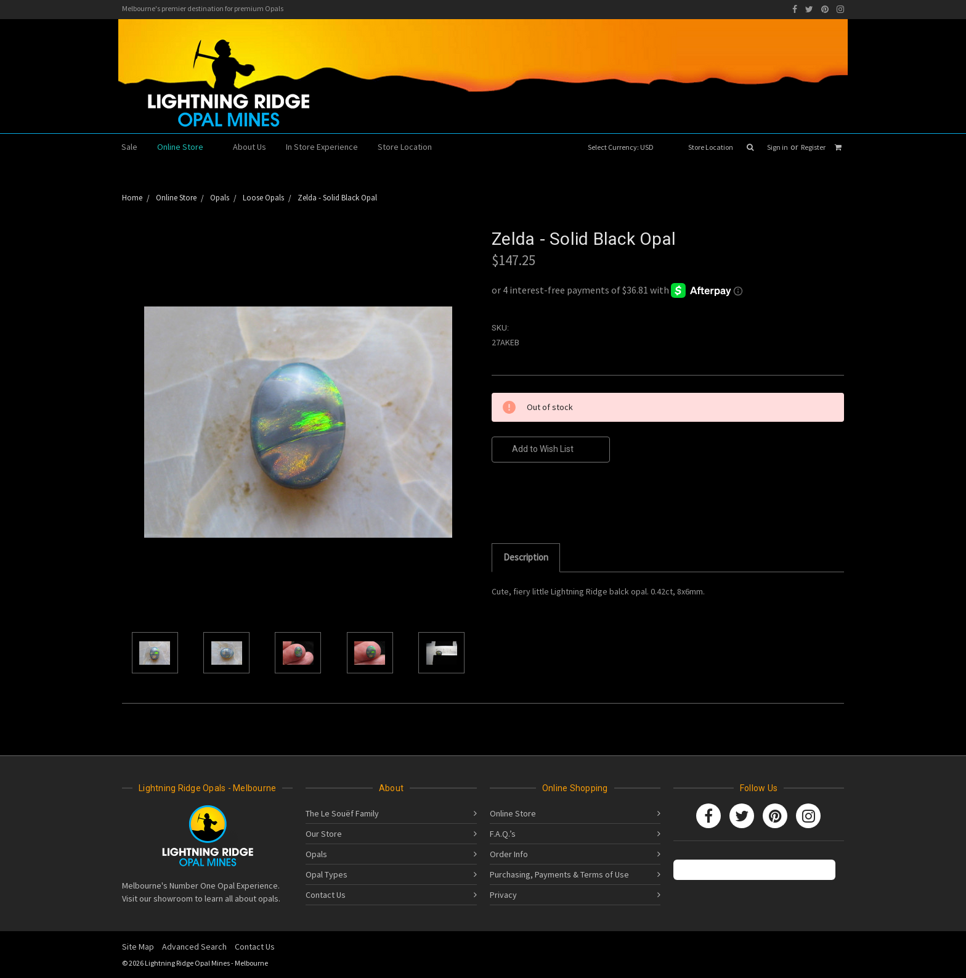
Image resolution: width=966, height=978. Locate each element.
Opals (316, 854)
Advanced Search (194, 946)
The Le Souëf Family (342, 813)
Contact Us (326, 894)
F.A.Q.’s (503, 833)
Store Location (710, 147)
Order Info (509, 854)
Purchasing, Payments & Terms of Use (559, 874)
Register (813, 147)
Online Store (185, 146)
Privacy (503, 894)
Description (525, 557)
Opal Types (326, 874)
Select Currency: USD (625, 147)
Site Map (138, 946)
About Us (249, 146)
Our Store (324, 833)
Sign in (777, 147)
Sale (129, 146)
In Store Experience (322, 146)
